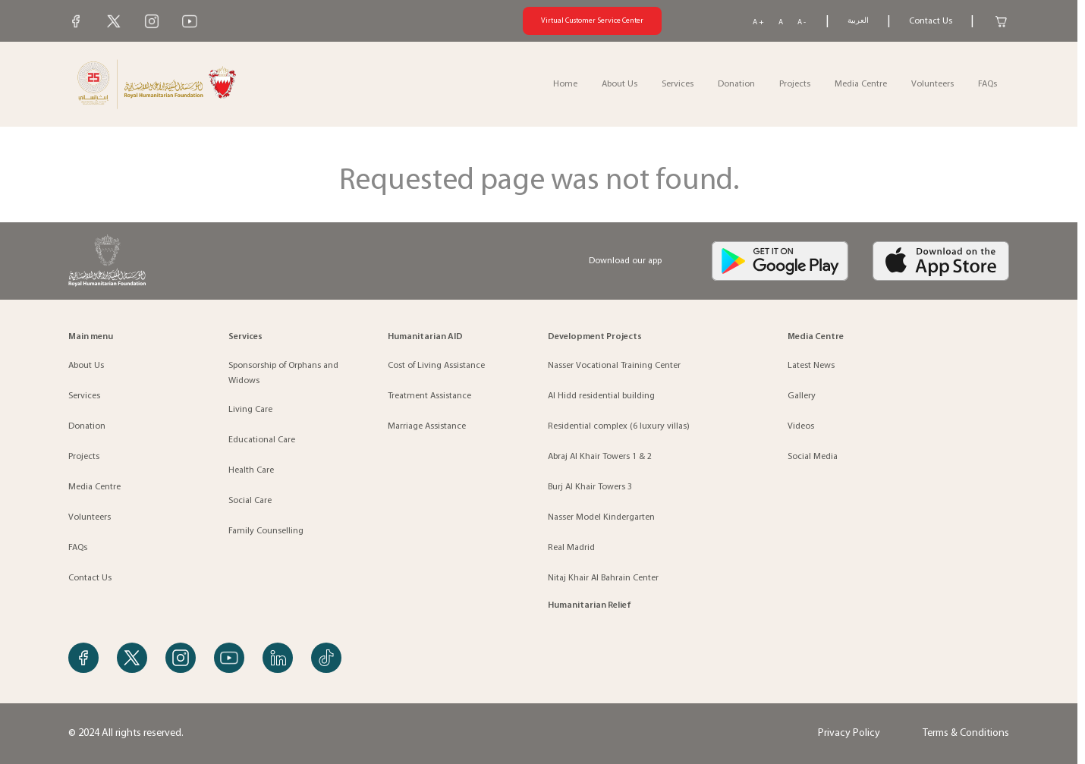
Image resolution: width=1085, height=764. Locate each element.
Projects (83, 456)
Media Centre (861, 84)
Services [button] (677, 84)
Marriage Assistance (427, 426)
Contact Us (930, 21)
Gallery (802, 396)
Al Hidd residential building (601, 396)
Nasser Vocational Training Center (614, 365)
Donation (736, 84)
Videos (801, 426)
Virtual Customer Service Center (592, 21)
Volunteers (932, 84)
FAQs (987, 84)
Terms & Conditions (966, 733)
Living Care (250, 409)
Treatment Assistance (429, 396)
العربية (858, 21)
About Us (86, 365)
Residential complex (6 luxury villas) (619, 426)
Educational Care (261, 440)
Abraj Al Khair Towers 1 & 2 (600, 456)
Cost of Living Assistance (436, 365)
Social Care (250, 500)
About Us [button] (619, 84)
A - (801, 22)
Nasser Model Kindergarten (601, 517)
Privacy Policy (849, 733)
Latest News (811, 365)
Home (565, 84)
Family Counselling (265, 531)
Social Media (813, 456)
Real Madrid (571, 547)
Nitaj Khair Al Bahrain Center (603, 578)
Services (84, 396)
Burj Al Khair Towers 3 (590, 487)
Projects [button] (794, 84)
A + (758, 22)
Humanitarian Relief (589, 605)
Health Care (251, 470)
